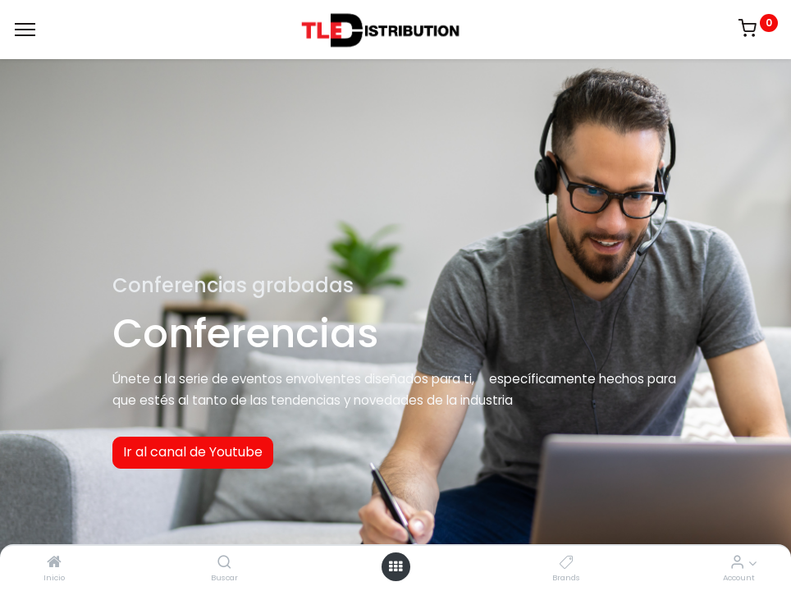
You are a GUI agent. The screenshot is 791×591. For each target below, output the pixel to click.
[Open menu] (395, 566)
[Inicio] (54, 562)
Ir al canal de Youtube (193, 451)
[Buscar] (224, 562)
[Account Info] (737, 562)
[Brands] (566, 562)
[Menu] (25, 30)
